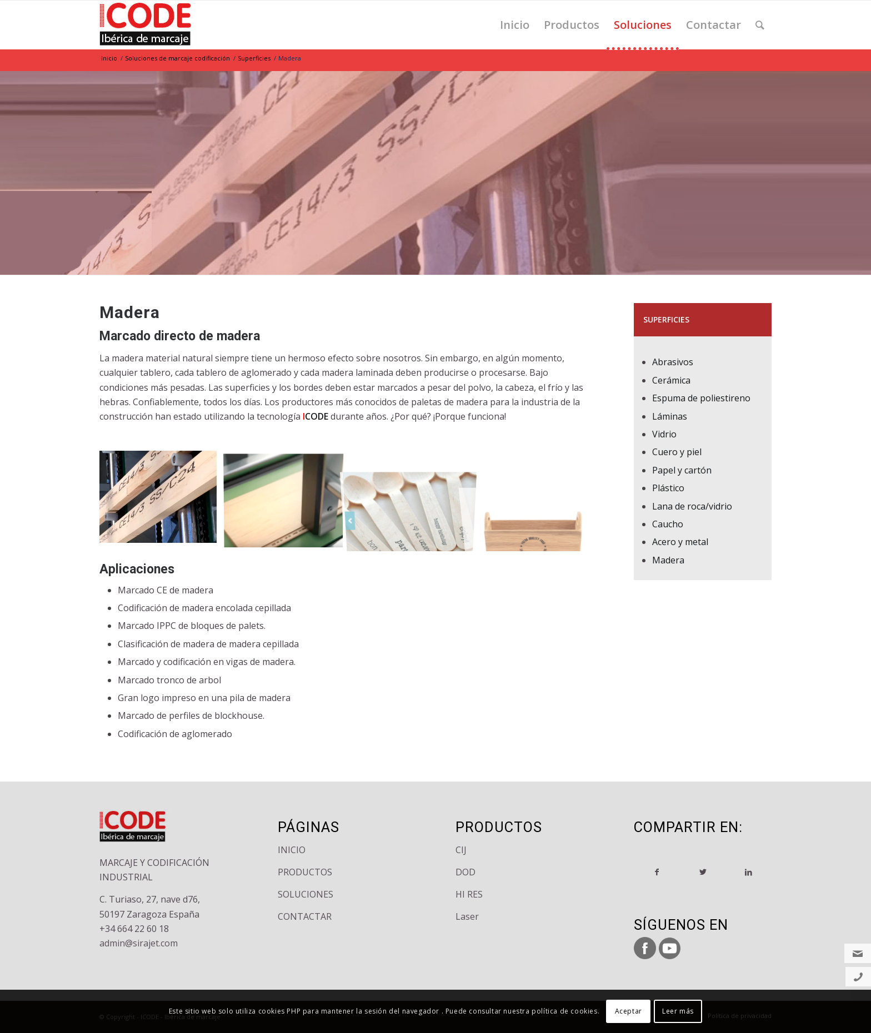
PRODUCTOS (305, 872)
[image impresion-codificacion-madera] (288, 501)
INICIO (292, 850)
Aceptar (628, 1011)
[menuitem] (515, 25)
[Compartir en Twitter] (702, 872)
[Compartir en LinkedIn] (748, 872)
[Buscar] (760, 25)
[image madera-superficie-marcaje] (162, 501)
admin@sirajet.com (138, 943)
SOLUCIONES (305, 894)
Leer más (678, 1011)
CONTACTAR (305, 916)
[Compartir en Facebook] (657, 872)
